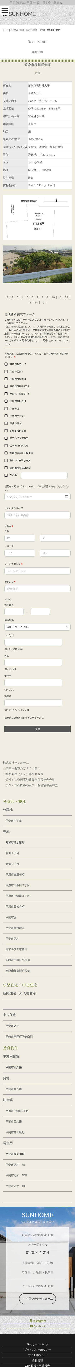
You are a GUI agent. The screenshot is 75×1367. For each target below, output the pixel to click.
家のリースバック (37, 1344)
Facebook (38, 1326)
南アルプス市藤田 (16, 949)
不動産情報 (17, 30)
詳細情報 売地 (35, 30)
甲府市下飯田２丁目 (18, 885)
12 (66, 297)
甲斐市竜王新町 (15, 1132)
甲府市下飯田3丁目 (17, 1111)
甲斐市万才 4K (15, 1164)
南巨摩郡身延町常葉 (18, 970)
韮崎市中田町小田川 (18, 960)
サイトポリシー (37, 1355)
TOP (5, 30)
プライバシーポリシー (37, 1349)
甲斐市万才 (12, 938)
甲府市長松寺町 (15, 906)
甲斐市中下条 (14, 820)
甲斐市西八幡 (14, 1089)
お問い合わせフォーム (38, 1298)
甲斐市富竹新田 (15, 928)
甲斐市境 (11, 917)
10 (53, 297)
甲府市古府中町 (15, 874)
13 (29, 302)
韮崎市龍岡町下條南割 (19, 1036)
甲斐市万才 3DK (16, 1175)
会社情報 (37, 1360)
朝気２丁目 (12, 864)
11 (60, 297)
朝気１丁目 (12, 853)
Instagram (38, 1321)
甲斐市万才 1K (15, 1186)
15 (42, 302)
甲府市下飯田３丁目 (18, 896)
